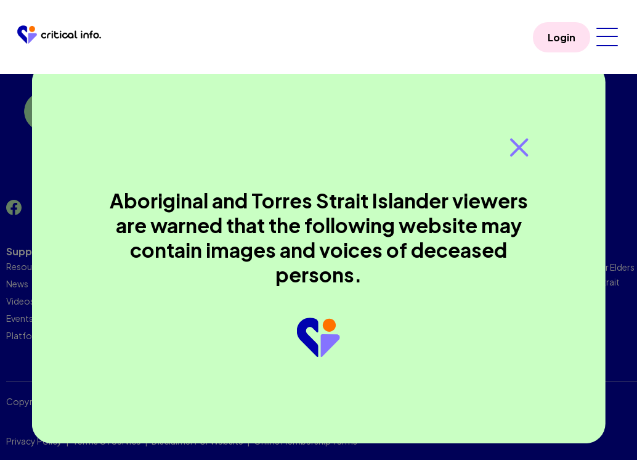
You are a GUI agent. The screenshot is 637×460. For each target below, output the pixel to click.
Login (561, 37)
